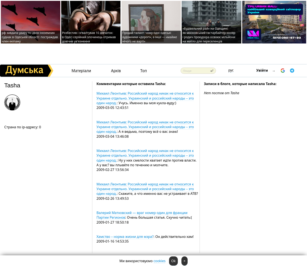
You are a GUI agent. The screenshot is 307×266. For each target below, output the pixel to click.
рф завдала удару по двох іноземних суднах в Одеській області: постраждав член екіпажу (30, 37)
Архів (116, 71)
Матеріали (81, 71)
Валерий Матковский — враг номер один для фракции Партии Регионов (142, 215)
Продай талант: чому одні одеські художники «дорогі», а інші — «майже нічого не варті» (149, 37)
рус (231, 70)
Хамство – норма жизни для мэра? (125, 236)
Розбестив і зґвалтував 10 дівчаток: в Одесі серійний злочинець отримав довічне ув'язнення (89, 37)
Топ (143, 71)
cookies (159, 261)
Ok (173, 261)
